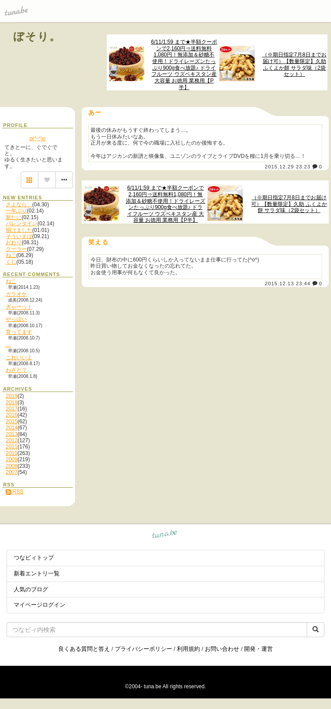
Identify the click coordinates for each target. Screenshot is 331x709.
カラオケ (16, 294)
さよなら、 (19, 205)
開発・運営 (258, 649)
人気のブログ (31, 589)
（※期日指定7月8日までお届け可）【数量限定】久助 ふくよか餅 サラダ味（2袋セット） (294, 64)
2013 (12, 434)
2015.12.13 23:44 (287, 283)
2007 (12, 472)
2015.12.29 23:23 (287, 166)
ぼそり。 (37, 36)
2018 (12, 402)
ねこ (11, 255)
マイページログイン (39, 604)
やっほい (16, 319)
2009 (12, 459)
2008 (12, 466)
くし (11, 262)
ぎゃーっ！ (19, 307)
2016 (12, 415)
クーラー (16, 249)
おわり (14, 242)
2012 (12, 440)
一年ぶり (16, 211)
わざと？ (16, 370)
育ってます (19, 332)
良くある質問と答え (84, 649)
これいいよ (19, 357)
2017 (12, 409)
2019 (12, 396)
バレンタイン (22, 223)
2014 (12, 428)
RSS (14, 492)
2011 (12, 447)
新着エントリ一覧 (37, 573)
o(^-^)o (38, 138)
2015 (12, 421)
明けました (19, 230)
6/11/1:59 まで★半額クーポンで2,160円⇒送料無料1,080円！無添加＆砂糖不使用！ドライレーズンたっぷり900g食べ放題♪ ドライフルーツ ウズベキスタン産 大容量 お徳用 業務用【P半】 (184, 64)
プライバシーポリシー (143, 649)
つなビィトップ (34, 557)
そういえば (19, 236)
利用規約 (188, 649)
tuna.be (164, 535)
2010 (12, 453)
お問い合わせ (222, 649)
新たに (14, 217)
